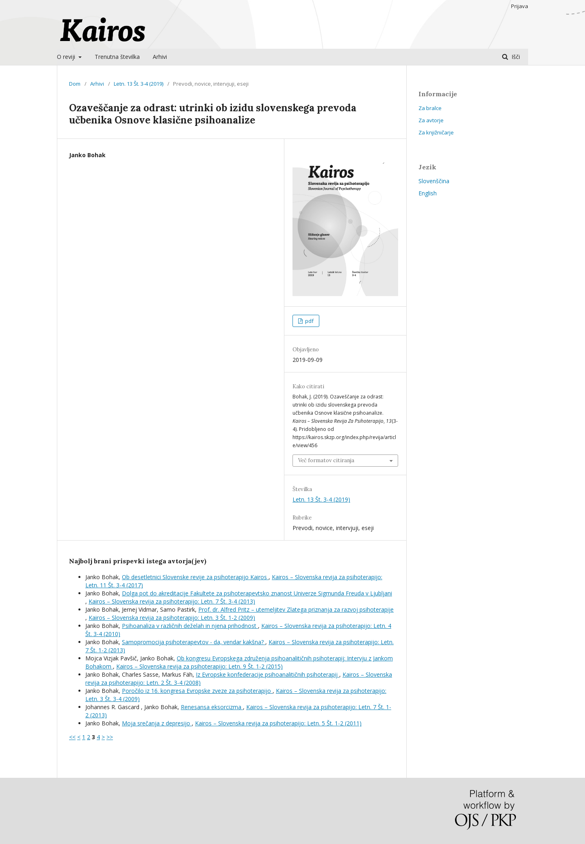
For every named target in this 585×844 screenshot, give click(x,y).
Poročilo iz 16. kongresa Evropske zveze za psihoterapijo (197, 691)
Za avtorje (431, 120)
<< (72, 737)
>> (109, 737)
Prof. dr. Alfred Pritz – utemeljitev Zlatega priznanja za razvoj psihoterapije (296, 609)
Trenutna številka (117, 57)
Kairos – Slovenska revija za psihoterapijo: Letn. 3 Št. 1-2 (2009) (172, 617)
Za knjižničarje (436, 132)
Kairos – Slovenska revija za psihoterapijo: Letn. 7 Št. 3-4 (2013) (172, 601)
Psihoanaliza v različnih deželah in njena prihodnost (190, 626)
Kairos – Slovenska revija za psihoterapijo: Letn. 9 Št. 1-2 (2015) (199, 666)
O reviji (67, 57)
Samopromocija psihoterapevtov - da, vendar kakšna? (193, 642)
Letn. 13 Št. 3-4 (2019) (138, 83)
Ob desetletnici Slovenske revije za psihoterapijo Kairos (195, 577)
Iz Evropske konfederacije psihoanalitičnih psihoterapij (267, 674)
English (427, 193)
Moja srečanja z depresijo (157, 723)
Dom (74, 83)
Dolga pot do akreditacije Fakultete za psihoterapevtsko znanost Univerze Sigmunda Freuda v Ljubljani (257, 593)
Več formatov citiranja (326, 460)
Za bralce (430, 108)
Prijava (519, 6)
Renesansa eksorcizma (212, 707)
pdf (309, 321)
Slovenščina (433, 181)
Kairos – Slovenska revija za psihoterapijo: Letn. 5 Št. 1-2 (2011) (278, 723)
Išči (515, 57)
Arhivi (160, 57)
